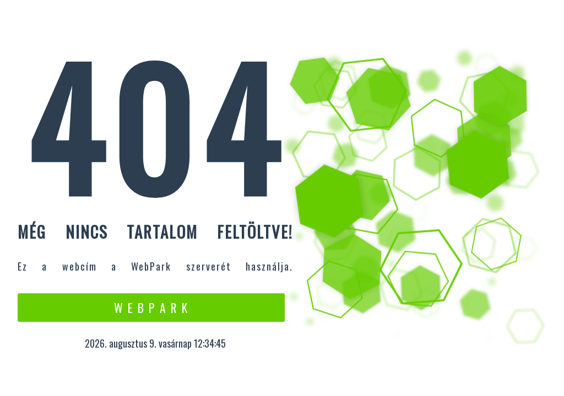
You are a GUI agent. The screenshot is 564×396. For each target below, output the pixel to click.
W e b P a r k (151, 307)
